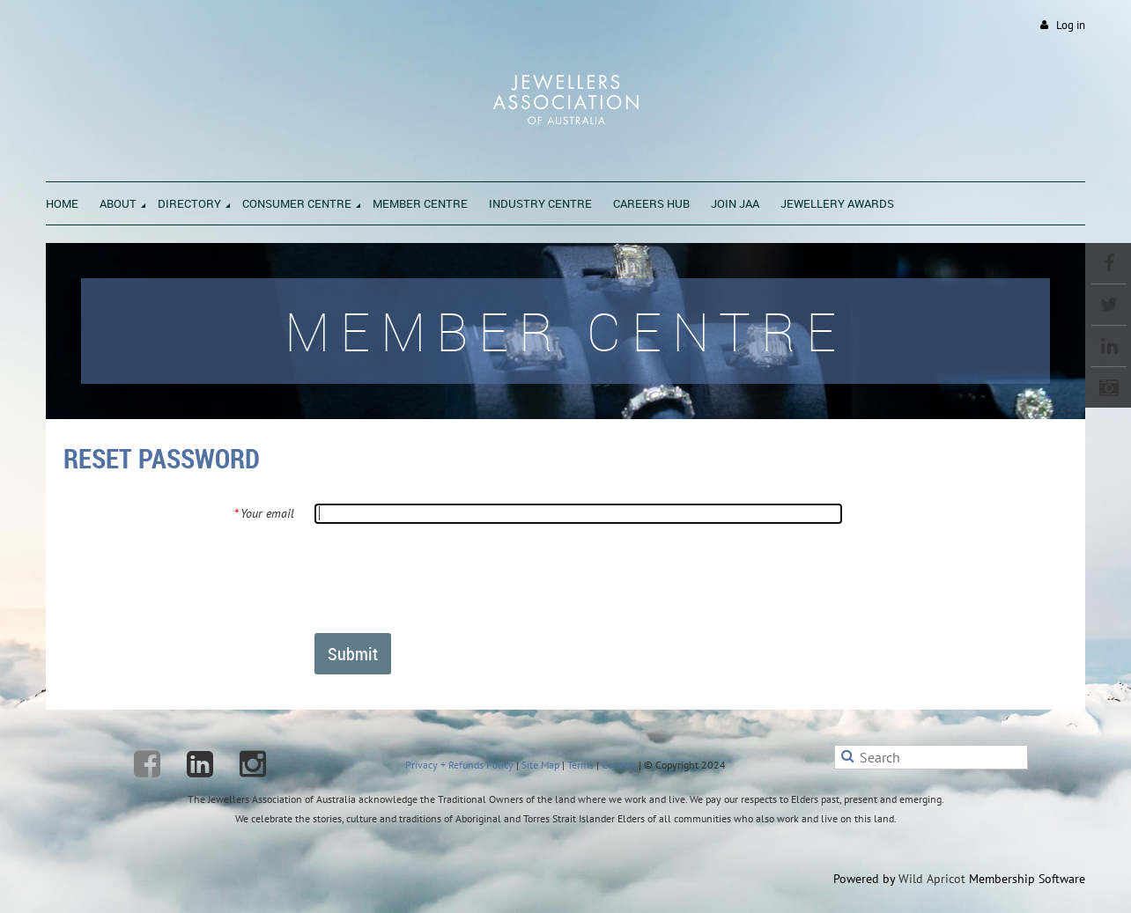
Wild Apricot (931, 879)
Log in (1070, 25)
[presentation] (448, 577)
